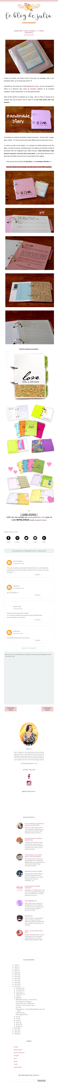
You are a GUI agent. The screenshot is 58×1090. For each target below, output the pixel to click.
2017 (16, 979)
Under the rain (20, 1013)
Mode (15, 1061)
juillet (18, 998)
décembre (19, 988)
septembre (19, 994)
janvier (18, 1026)
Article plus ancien (47, 709)
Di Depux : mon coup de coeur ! (25, 1005)
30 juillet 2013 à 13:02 (18, 563)
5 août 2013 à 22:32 (17, 608)
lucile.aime (16, 631)
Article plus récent (10, 709)
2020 (16, 973)
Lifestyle (16, 1056)
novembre (19, 990)
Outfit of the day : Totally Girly (25, 1003)
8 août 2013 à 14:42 (17, 633)
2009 (16, 1034)
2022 (16, 969)
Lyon (15, 1058)
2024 (16, 965)
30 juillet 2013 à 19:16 (18, 588)
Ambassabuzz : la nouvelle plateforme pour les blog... (30, 1010)
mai (17, 1018)
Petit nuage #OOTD (22, 1014)
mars (17, 1022)
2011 (16, 1030)
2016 (16, 980)
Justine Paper (17, 606)
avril (17, 1020)
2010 (16, 1032)
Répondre (37, 574)
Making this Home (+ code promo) (26, 1000)
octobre (18, 992)
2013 (16, 986)
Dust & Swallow (18, 561)
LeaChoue (16, 586)
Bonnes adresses (19, 1053)
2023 (16, 967)
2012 (16, 1028)
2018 (16, 977)
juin (17, 1016)
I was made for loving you (23, 1002)
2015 (16, 982)
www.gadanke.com (36, 517)
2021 (16, 971)
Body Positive (18, 1050)
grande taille (18, 1067)
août (17, 996)
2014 (16, 984)
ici (33, 161)
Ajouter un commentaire (29, 648)
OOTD (16, 1064)
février (18, 1024)
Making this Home (33, 86)
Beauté (16, 1047)
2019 (16, 975)
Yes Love (18, 1007)
